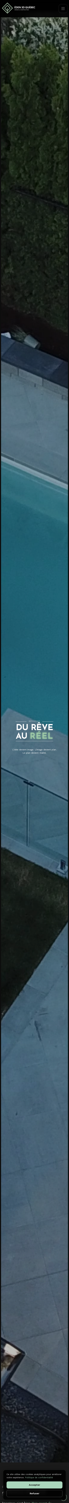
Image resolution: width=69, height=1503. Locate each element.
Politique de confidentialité (39, 1477)
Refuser (34, 1493)
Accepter (34, 1484)
